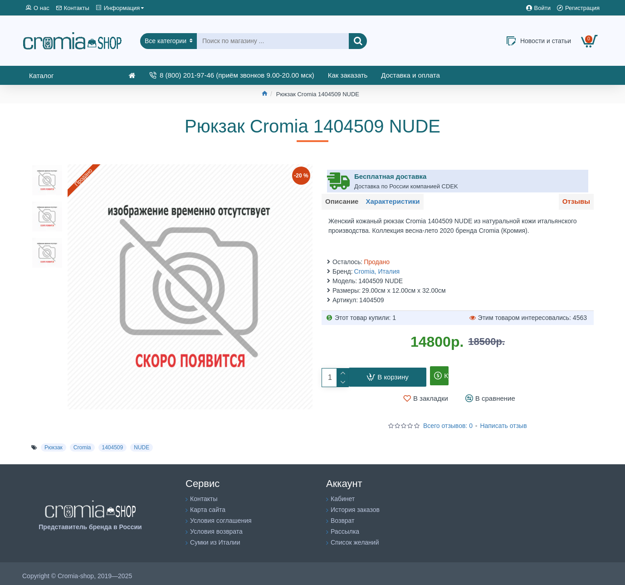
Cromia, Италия (377, 266)
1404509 (112, 442)
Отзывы (573, 203)
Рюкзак (53, 442)
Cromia (82, 442)
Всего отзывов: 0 (448, 420)
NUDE (141, 442)
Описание (344, 203)
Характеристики (402, 203)
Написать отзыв (503, 420)
